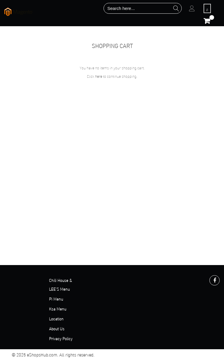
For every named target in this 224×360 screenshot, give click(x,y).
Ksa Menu (57, 308)
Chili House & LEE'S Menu (60, 284)
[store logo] (18, 12)
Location (56, 318)
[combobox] (143, 8)
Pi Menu (56, 298)
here (98, 76)
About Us (56, 328)
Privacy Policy (60, 338)
